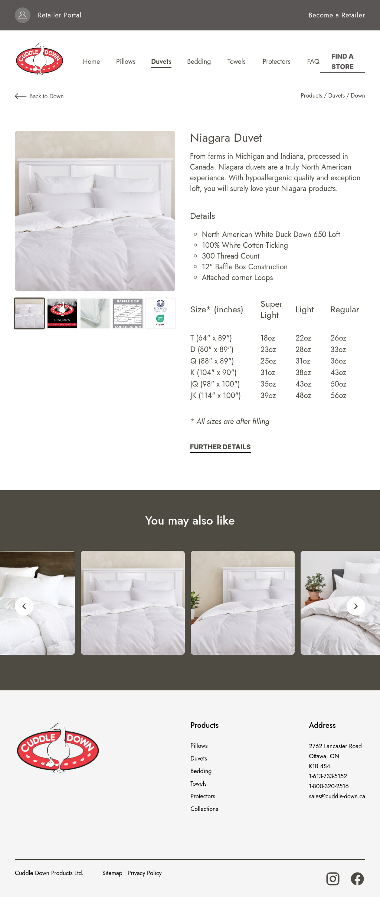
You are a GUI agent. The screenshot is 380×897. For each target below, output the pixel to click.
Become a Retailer (337, 15)
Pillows (198, 746)
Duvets (336, 95)
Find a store (342, 61)
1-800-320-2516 (329, 786)
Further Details (220, 447)
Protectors (202, 796)
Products (311, 95)
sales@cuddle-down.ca (337, 796)
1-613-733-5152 (328, 776)
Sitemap (112, 873)
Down (358, 95)
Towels (198, 783)
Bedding (201, 771)
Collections (204, 809)
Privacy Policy (145, 873)
